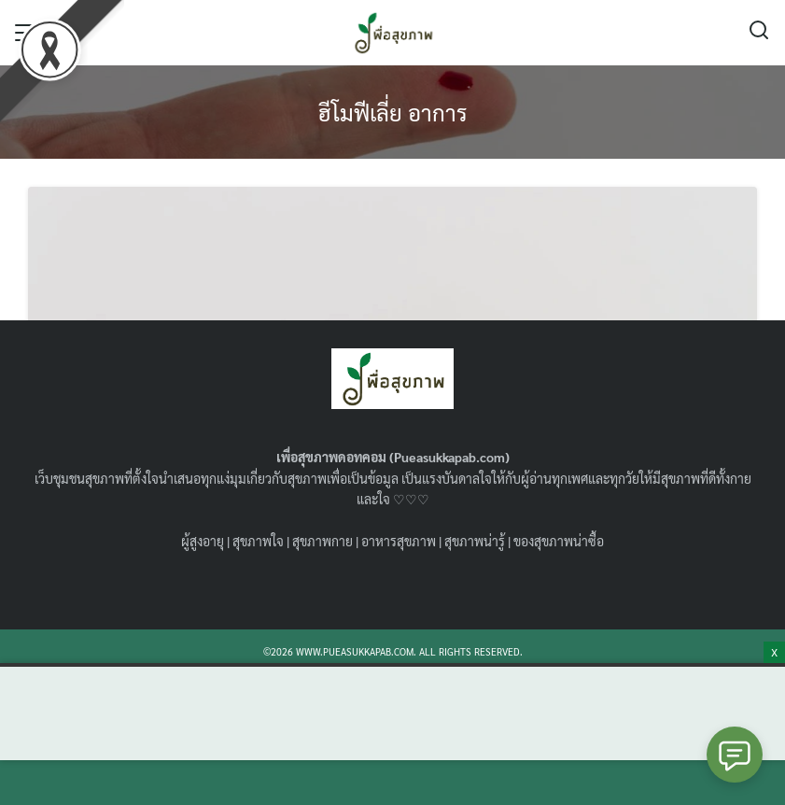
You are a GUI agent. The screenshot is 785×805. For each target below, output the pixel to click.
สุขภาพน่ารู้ (474, 540)
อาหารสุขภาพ (398, 540)
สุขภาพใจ (258, 540)
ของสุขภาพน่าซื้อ (558, 540)
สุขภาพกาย (322, 540)
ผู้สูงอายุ (202, 540)
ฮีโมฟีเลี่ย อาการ (393, 112)
